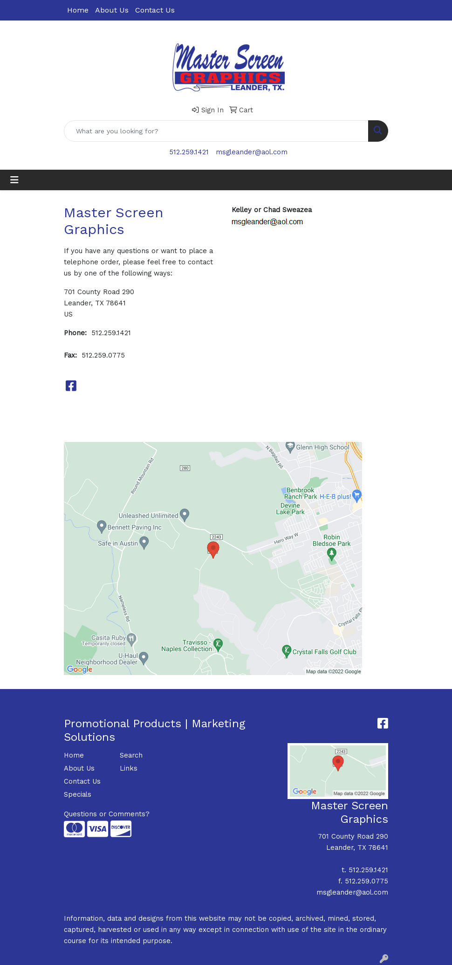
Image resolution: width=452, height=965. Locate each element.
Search (131, 755)
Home (78, 10)
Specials (77, 794)
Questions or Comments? (107, 814)
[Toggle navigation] (14, 179)
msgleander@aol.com (252, 152)
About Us (112, 10)
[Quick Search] (216, 131)
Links (128, 768)
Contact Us (155, 10)
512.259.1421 (189, 152)
